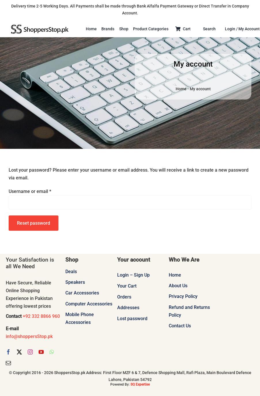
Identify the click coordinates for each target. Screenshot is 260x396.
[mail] (8, 362)
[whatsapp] (52, 351)
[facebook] (8, 351)
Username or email (30, 191)
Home (181, 89)
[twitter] (19, 351)
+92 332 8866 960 (41, 316)
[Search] (211, 29)
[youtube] (41, 351)
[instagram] (30, 351)
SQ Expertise (140, 384)
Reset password (33, 223)
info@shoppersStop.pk (29, 336)
